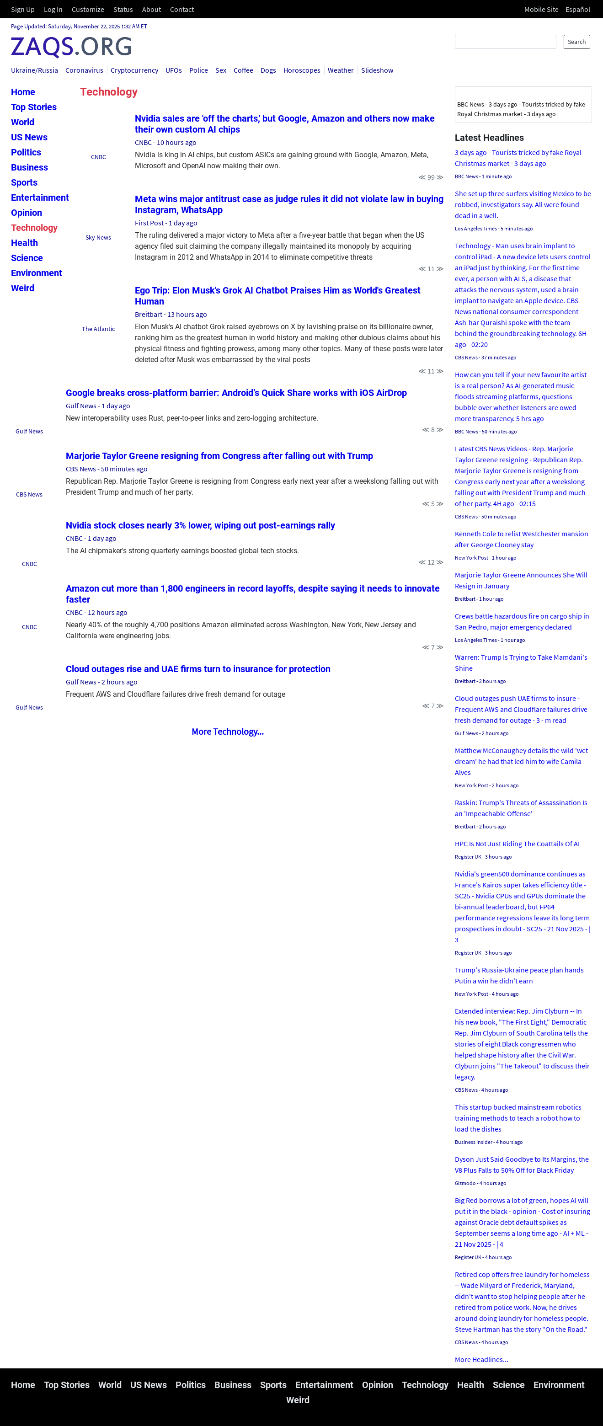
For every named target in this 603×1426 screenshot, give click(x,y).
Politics (26, 152)
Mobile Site (541, 9)
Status (123, 9)
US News (29, 137)
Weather (341, 70)
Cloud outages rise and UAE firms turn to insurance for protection (198, 668)
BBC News (466, 176)
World (22, 122)
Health (24, 242)
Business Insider (473, 1141)
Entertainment (40, 197)
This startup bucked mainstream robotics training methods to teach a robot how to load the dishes (518, 1117)
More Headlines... (481, 1359)
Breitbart (148, 314)
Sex (220, 70)
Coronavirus (84, 70)
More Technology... (228, 731)
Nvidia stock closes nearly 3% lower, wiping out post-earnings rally (200, 525)
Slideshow (377, 70)
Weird (22, 288)
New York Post (471, 557)
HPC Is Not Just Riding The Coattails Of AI (517, 843)
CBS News (29, 494)
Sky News (98, 237)
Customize (88, 9)
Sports (24, 182)
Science (27, 257)
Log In (53, 9)
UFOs (173, 70)
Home (23, 91)
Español (578, 9)
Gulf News (29, 431)
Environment (36, 272)
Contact (182, 9)
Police (198, 70)
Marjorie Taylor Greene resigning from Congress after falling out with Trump (219, 455)
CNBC (98, 157)
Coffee (243, 70)
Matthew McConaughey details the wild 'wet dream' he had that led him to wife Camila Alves (521, 761)
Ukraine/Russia (34, 70)
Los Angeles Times (476, 228)
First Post (149, 222)
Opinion (26, 212)
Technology (34, 227)
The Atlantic (98, 329)
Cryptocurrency (134, 70)
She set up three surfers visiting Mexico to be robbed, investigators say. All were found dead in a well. (523, 204)
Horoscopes (301, 70)
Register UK (468, 856)
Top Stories (34, 106)
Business (29, 167)
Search (577, 41)
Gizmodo (465, 1183)
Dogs (268, 70)
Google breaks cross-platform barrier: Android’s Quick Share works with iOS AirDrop (236, 392)
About (151, 9)
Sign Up (23, 9)
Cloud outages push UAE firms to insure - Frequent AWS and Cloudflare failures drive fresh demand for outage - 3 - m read (521, 709)
